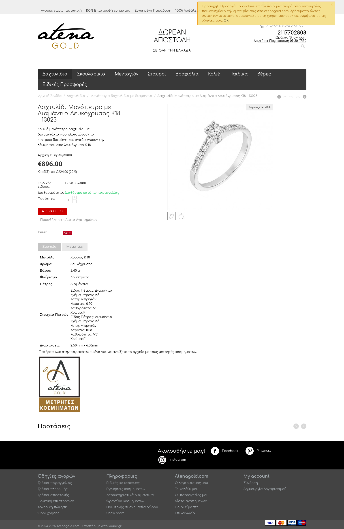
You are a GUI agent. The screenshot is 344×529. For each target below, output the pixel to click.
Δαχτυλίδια (55, 74)
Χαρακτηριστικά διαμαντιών (130, 495)
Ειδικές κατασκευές (123, 483)
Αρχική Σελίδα (50, 96)
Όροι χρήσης (49, 513)
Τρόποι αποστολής (53, 495)
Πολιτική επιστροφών (56, 501)
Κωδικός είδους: (45, 185)
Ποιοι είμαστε (187, 507)
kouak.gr (115, 526)
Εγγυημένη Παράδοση (153, 10)
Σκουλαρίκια (91, 74)
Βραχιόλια (187, 74)
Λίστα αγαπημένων (191, 501)
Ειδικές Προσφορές (65, 84)
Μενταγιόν (126, 74)
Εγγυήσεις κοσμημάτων (125, 489)
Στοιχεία (50, 246)
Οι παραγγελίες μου (191, 495)
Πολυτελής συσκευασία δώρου (132, 507)
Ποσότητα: (47, 198)
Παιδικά (238, 74)
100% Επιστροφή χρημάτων (108, 10)
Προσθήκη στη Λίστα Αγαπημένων (68, 219)
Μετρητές (74, 246)
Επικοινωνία (185, 513)
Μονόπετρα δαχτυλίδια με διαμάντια (121, 96)
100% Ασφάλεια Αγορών (194, 10)
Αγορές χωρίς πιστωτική (61, 10)
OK (226, 20)
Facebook (224, 451)
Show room (115, 513)
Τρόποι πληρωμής (53, 489)
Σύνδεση (251, 483)
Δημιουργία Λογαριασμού (265, 489)
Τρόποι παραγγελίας (55, 483)
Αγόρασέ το (52, 211)
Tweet (42, 232)
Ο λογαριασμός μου (191, 483)
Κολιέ (214, 74)
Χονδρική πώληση (52, 507)
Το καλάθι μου (186, 489)
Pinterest (258, 450)
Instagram (172, 459)
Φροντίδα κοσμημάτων (125, 501)
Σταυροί (157, 74)
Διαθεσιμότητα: (50, 192)
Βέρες (264, 74)
